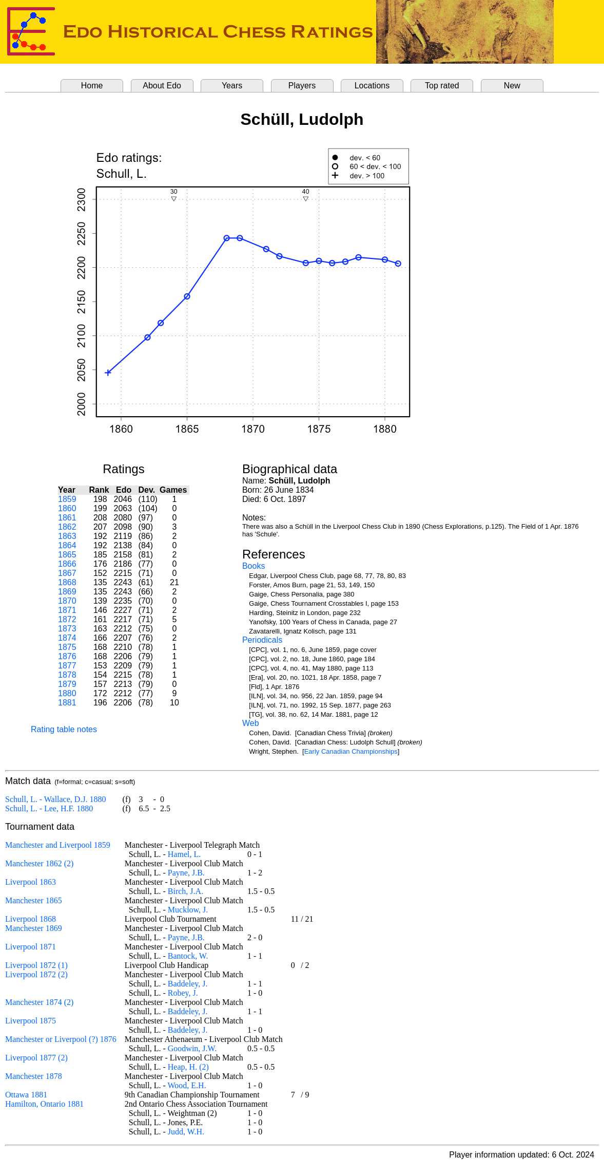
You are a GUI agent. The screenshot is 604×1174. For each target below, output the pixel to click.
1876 (67, 656)
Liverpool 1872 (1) (36, 965)
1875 (67, 647)
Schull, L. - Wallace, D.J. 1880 (55, 799)
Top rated (442, 85)
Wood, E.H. (187, 1085)
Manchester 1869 (33, 928)
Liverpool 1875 (30, 1020)
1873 (67, 628)
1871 (67, 610)
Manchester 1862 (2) (39, 863)
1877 (67, 665)
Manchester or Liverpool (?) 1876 (60, 1039)
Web (250, 723)
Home (92, 85)
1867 (67, 573)
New (512, 85)
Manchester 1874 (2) (39, 1002)
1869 (67, 591)
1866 (67, 564)
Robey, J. (183, 993)
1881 (67, 702)
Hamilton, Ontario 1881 (44, 1104)
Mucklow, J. (188, 909)
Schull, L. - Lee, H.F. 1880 (49, 808)
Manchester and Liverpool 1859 (57, 845)
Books (253, 566)
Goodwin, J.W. (192, 1048)
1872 (67, 619)
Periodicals (262, 640)
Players (302, 85)
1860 (67, 508)
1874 (67, 637)
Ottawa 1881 (26, 1094)
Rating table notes (64, 729)
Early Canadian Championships (351, 751)
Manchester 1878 (33, 1076)
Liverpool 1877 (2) (36, 1057)
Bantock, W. (188, 956)
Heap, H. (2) (188, 1067)
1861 (67, 517)
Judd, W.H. (186, 1131)
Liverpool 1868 (30, 919)
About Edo (162, 85)
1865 (67, 554)
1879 (67, 684)
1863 (67, 536)
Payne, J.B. (186, 872)
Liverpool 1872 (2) (36, 974)
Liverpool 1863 (30, 882)
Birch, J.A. (185, 891)
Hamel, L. (184, 854)
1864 (67, 545)
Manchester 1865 (33, 900)
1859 (67, 499)
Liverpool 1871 (30, 946)
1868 (67, 582)
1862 (67, 527)
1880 (67, 693)
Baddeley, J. (188, 983)
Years (232, 85)
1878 (67, 674)
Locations (372, 85)
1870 (67, 601)
